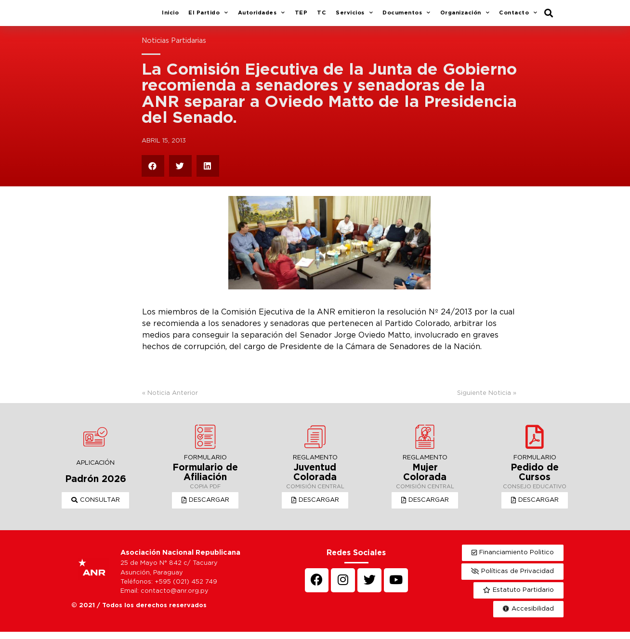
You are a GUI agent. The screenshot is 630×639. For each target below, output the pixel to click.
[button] (96, 507)
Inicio (170, 16)
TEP (301, 16)
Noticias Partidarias (174, 48)
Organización (465, 17)
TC (321, 16)
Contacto (518, 17)
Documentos (406, 17)
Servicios (354, 17)
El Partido (208, 17)
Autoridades (261, 17)
